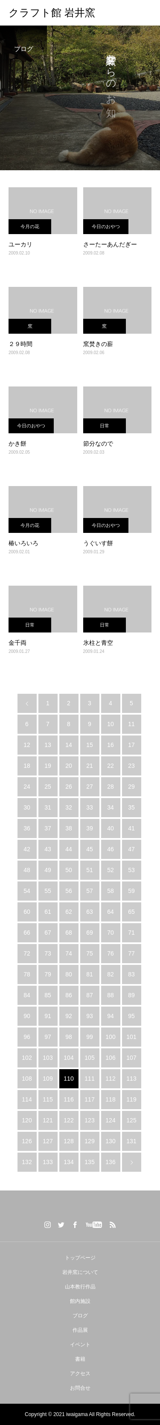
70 (110, 932)
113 (131, 1078)
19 (47, 765)
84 (26, 995)
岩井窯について (80, 1272)
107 (131, 1057)
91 (47, 1016)
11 (131, 724)
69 (89, 932)
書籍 (80, 1359)
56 (68, 890)
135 (89, 1162)
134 (68, 1162)
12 (26, 744)
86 (68, 995)
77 (131, 953)
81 (89, 974)
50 (68, 870)
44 (68, 849)
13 (47, 744)
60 (26, 911)
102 (27, 1057)
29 (131, 786)
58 (110, 890)
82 (110, 974)
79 (47, 974)
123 (89, 1120)
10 (110, 724)
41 (131, 828)
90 (26, 1016)
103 (47, 1057)
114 (27, 1099)
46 (110, 849)
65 (131, 911)
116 (68, 1099)
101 (131, 1036)
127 (47, 1141)
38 (68, 828)
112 (110, 1078)
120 (27, 1120)
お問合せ (80, 1388)
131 (131, 1141)
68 (68, 932)
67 (47, 932)
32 (68, 807)
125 (131, 1120)
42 (26, 849)
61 (47, 911)
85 (47, 995)
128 (68, 1141)
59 (131, 890)
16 (110, 744)
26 (68, 786)
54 (26, 890)
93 (89, 1016)
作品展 (80, 1330)
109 (47, 1078)
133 (47, 1162)
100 (110, 1036)
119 (131, 1099)
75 (89, 953)
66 (26, 932)
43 (47, 849)
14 (68, 744)
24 (26, 786)
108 (27, 1078)
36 (26, 828)
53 (131, 870)
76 (110, 953)
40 (110, 828)
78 (26, 974)
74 (68, 953)
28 (110, 786)
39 (89, 828)
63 (89, 911)
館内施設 (80, 1301)
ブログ (80, 1316)
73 (47, 953)
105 (89, 1057)
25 (47, 786)
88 (110, 995)
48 (26, 870)
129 (89, 1141)
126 (27, 1141)
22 (110, 765)
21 (89, 765)
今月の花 (29, 226)
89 (131, 995)
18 (26, 765)
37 (47, 828)
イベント (80, 1345)
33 (89, 807)
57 (89, 890)
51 (89, 870)
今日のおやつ (106, 226)
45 (89, 849)
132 (27, 1162)
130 (110, 1141)
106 (110, 1057)
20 (68, 765)
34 (110, 807)
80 (68, 974)
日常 (104, 425)
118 (110, 1099)
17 (131, 744)
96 (26, 1036)
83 (131, 974)
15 (89, 744)
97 (47, 1036)
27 (89, 786)
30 (26, 807)
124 (110, 1120)
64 (110, 911)
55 (47, 890)
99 (89, 1036)
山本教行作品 (80, 1287)
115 (47, 1099)
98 (68, 1036)
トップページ (80, 1258)
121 (47, 1120)
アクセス (80, 1373)
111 (89, 1078)
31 (47, 807)
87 (89, 995)
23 (131, 765)
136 (110, 1162)
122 (68, 1120)
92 (68, 1016)
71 (131, 932)
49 (47, 870)
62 (68, 911)
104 (68, 1057)
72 (26, 953)
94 (110, 1016)
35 (131, 807)
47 (131, 849)
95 (131, 1016)
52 (110, 870)
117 (89, 1099)
